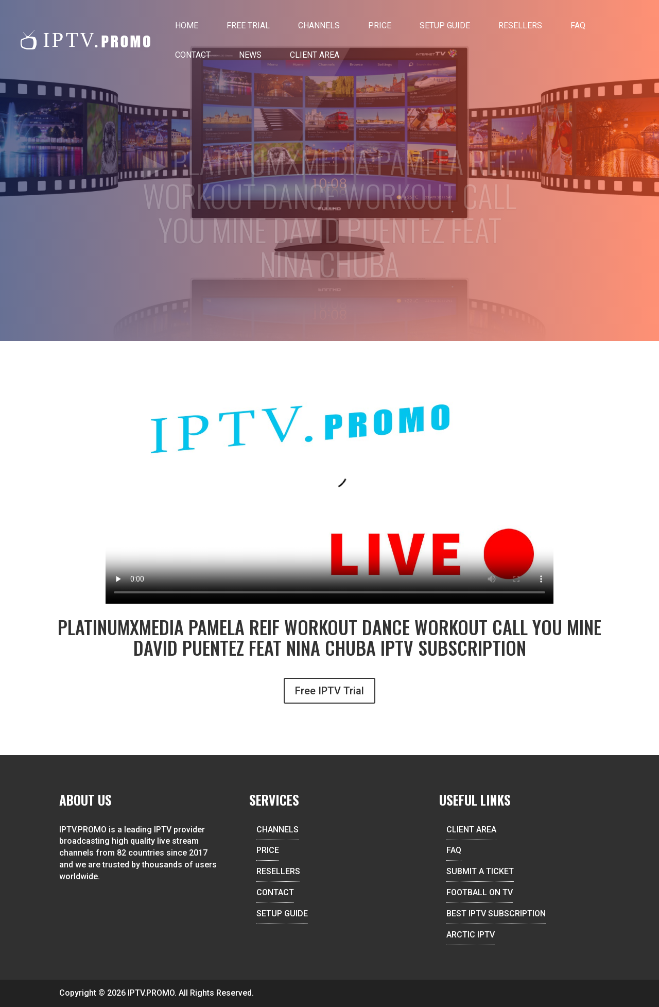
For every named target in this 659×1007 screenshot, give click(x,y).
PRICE (267, 850)
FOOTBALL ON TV (479, 892)
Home (186, 25)
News (250, 55)
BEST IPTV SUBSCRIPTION (496, 913)
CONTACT (275, 892)
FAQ (577, 25)
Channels (319, 25)
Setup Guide (445, 25)
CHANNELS (277, 829)
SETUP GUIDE (282, 913)
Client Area (314, 55)
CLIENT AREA (471, 829)
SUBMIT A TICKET (480, 871)
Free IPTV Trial (329, 691)
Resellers (520, 25)
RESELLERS (278, 871)
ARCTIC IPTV (470, 935)
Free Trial (248, 25)
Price (379, 25)
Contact (193, 55)
